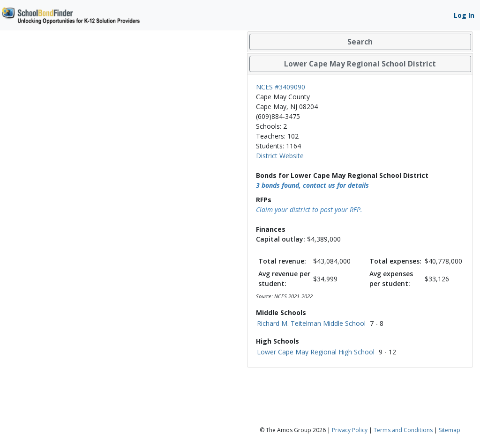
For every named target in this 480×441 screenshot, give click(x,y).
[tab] (360, 42)
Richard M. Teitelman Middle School (311, 323)
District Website (280, 155)
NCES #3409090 (280, 86)
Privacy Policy (350, 430)
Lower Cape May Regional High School (316, 351)
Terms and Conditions (403, 430)
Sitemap (449, 430)
